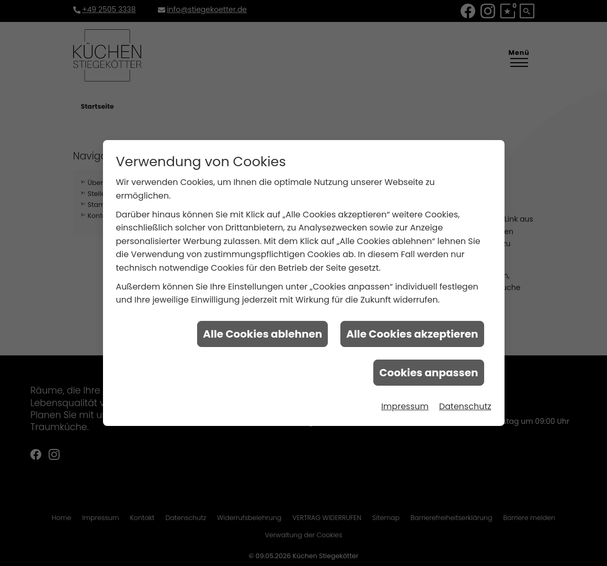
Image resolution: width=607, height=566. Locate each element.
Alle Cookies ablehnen (262, 332)
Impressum (405, 405)
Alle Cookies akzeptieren (412, 332)
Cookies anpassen (428, 371)
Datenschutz (465, 405)
